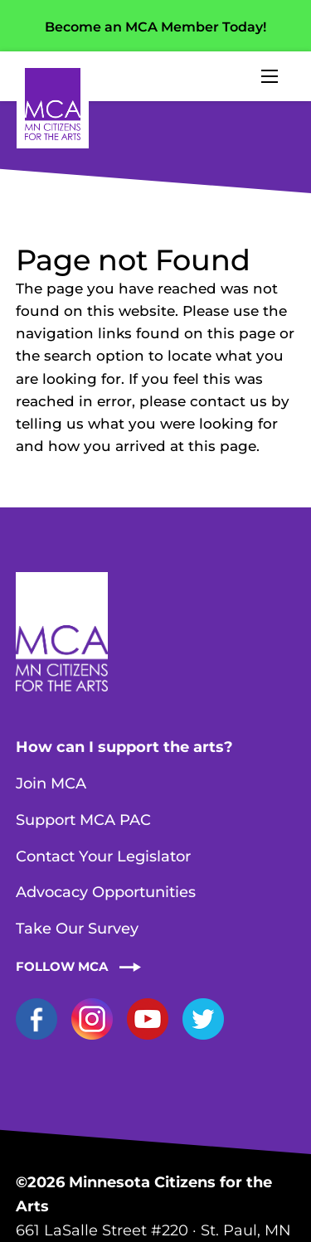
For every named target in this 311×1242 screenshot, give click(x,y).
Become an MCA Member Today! (155, 27)
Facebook (36, 1019)
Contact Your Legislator (103, 856)
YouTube (147, 1019)
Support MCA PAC (83, 820)
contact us (228, 401)
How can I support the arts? (124, 747)
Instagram (92, 1019)
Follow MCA (62, 966)
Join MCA (51, 783)
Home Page (52, 104)
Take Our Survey (77, 928)
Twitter (203, 1019)
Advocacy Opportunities (106, 892)
